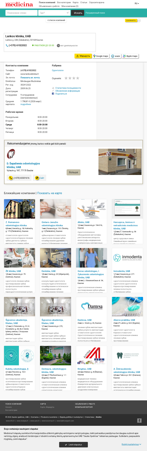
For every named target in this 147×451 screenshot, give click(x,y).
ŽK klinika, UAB (13, 271)
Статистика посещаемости (66, 88)
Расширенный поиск (95, 13)
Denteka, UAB (49, 271)
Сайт (39, 178)
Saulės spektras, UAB (20, 417)
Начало (8, 407)
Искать (78, 12)
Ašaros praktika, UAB (124, 320)
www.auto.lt (34, 421)
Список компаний (56, 20)
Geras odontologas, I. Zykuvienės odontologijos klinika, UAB (91, 274)
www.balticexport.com (65, 421)
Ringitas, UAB (84, 369)
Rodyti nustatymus (131, 444)
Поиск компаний (47, 2)
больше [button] (73, 172)
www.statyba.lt (22, 421)
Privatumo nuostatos (49, 417)
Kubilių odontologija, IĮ (17, 369)
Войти (98, 417)
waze (115, 56)
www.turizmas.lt (48, 421)
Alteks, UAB (83, 222)
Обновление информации (66, 91)
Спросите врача (96, 2)
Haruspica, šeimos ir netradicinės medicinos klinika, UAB (126, 225)
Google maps (100, 56)
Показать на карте (49, 193)
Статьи (83, 2)
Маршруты (50, 407)
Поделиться (59, 94)
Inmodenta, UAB (122, 271)
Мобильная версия (84, 407)
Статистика (89, 417)
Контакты (35, 417)
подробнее (26, 104)
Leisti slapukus (73, 445)
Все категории (64, 2)
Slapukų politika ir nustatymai (71, 417)
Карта (75, 2)
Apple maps (130, 56)
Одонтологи (57, 70)
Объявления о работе (49, 6)
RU (137, 3)
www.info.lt (10, 421)
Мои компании (70, 6)
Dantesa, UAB (85, 320)
